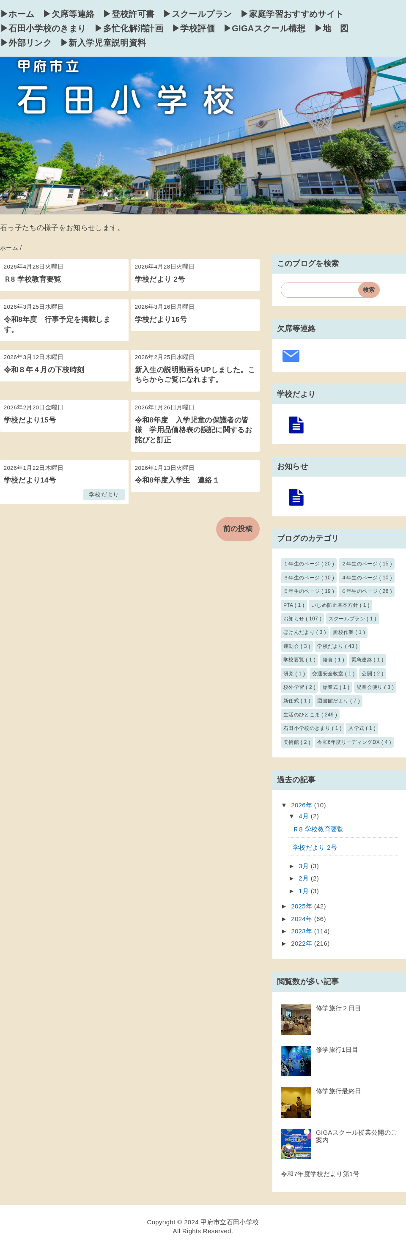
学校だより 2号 (160, 279)
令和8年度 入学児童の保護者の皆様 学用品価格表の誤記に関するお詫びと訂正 (193, 430)
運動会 (292, 646)
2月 (305, 878)
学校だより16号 (161, 319)
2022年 (302, 943)
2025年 (302, 906)
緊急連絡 (362, 660)
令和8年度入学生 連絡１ (177, 480)
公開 (367, 674)
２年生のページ (360, 564)
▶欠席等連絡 (68, 14)
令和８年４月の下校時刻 (44, 370)
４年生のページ (360, 578)
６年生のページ (360, 591)
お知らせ (294, 619)
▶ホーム (17, 14)
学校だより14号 (30, 480)
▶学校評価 (193, 28)
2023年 (302, 931)
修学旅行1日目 (337, 1049)
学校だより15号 (30, 420)
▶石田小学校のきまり (43, 28)
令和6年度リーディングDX (349, 742)
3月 (305, 865)
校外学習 (294, 687)
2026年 (302, 805)
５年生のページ (302, 591)
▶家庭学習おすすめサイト (291, 14)
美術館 (292, 742)
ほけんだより (299, 632)
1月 (305, 890)
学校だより (104, 494)
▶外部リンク (26, 42)
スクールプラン (348, 619)
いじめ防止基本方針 (335, 605)
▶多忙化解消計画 (128, 28)
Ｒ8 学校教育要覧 (32, 279)
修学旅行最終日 (338, 1090)
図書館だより (333, 701)
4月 (305, 816)
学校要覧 (294, 660)
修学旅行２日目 (338, 1008)
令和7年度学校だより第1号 (320, 1173)
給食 (329, 660)
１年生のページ (302, 564)
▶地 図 (331, 28)
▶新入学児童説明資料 (103, 42)
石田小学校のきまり (307, 728)
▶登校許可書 (128, 14)
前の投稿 (237, 529)
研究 (289, 674)
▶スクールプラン (197, 14)
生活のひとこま (302, 715)
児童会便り (370, 687)
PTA (288, 605)
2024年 (302, 918)
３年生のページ (302, 578)
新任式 (292, 701)
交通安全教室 (328, 674)
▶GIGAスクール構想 (264, 28)
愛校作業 (344, 632)
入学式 (357, 728)
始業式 (331, 687)
